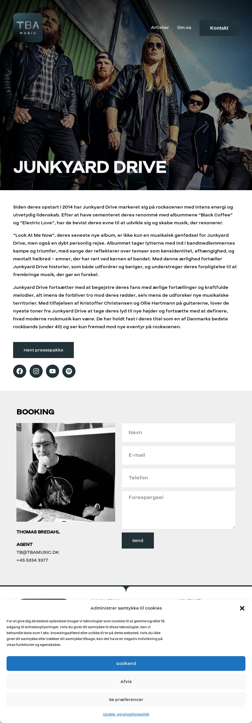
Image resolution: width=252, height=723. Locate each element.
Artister (160, 27)
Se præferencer (126, 699)
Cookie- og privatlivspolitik (126, 714)
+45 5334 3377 (32, 560)
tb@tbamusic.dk (37, 552)
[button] (242, 608)
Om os (184, 27)
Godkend (126, 663)
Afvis (126, 681)
